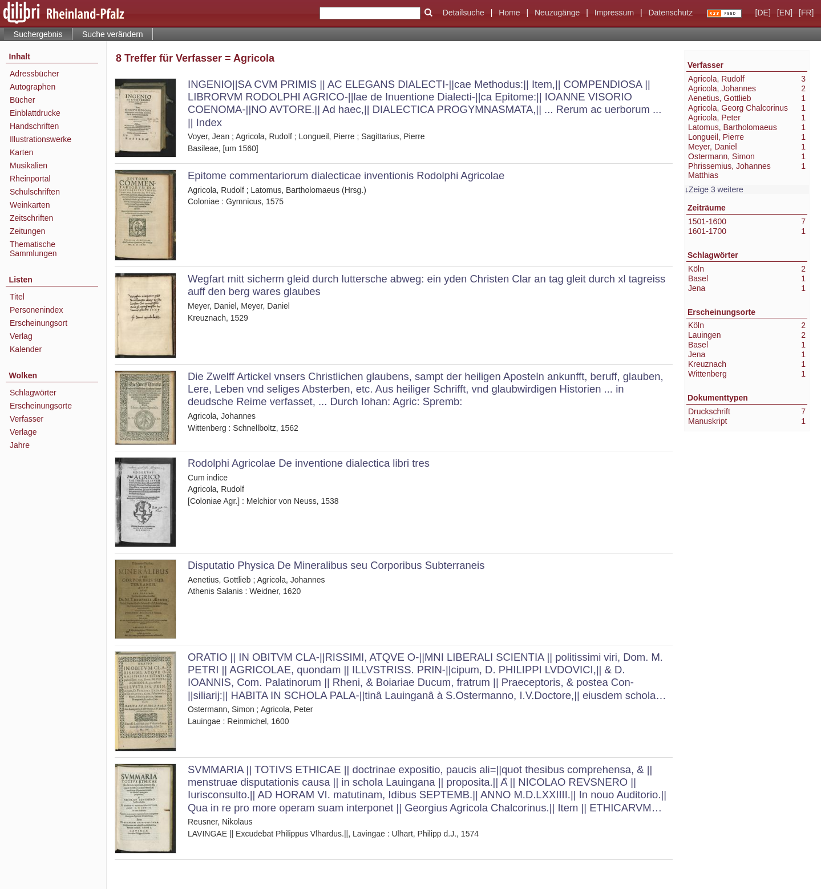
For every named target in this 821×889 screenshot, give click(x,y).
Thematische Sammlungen (33, 249)
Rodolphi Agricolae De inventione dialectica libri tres (309, 463)
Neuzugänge (557, 12)
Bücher (22, 99)
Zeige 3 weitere (716, 189)
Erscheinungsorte (41, 405)
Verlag (21, 336)
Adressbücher (34, 73)
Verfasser (26, 418)
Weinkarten (30, 204)
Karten (21, 152)
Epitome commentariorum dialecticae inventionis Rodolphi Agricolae (346, 175)
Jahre (20, 445)
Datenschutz (670, 12)
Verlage (23, 432)
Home (509, 12)
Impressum (614, 12)
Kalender (26, 349)
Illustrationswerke (40, 139)
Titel (17, 296)
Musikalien (28, 165)
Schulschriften (35, 191)
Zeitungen (27, 231)
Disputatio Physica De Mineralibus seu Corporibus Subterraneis (336, 565)
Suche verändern (112, 34)
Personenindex (36, 309)
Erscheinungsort (38, 323)
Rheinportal (30, 178)
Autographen (32, 86)
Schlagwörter (33, 392)
